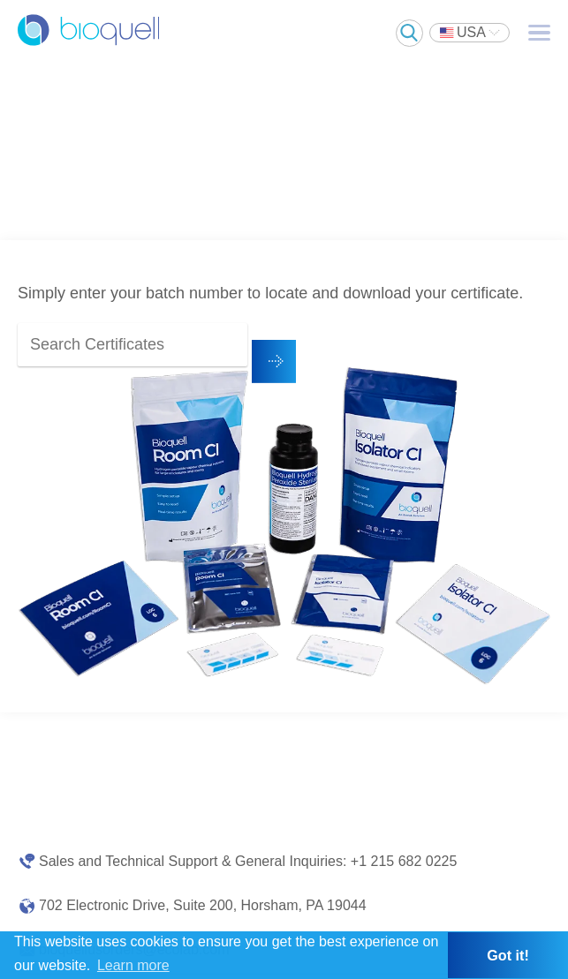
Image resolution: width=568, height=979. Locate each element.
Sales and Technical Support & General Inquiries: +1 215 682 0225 (248, 861)
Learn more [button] (133, 965)
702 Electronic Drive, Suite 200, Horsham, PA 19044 (203, 905)
